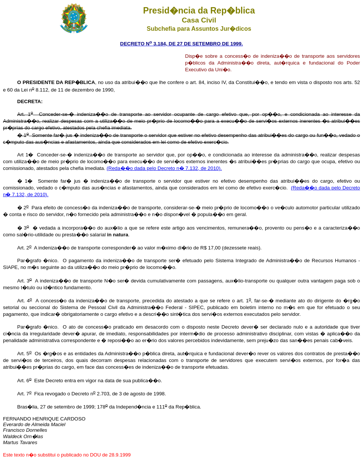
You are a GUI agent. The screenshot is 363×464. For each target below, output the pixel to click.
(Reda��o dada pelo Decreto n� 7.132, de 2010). (164, 168)
